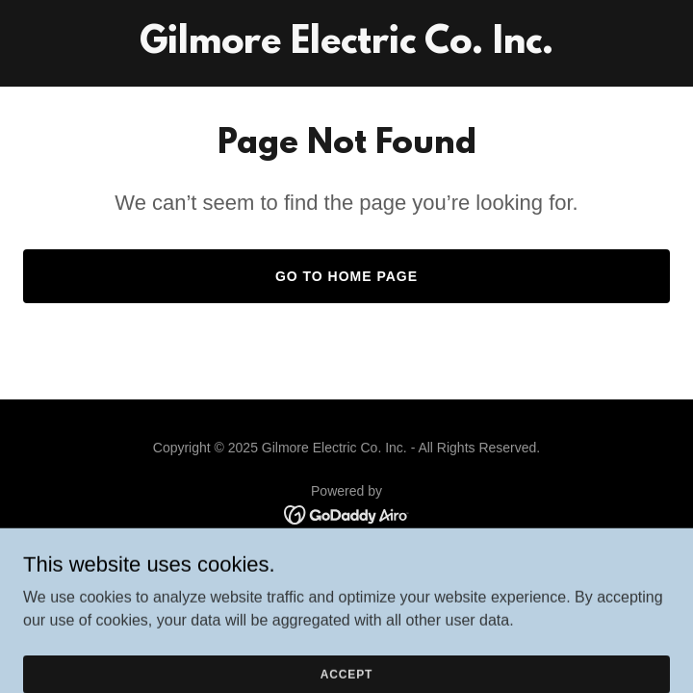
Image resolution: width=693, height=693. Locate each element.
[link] (346, 47)
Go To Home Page (346, 276)
